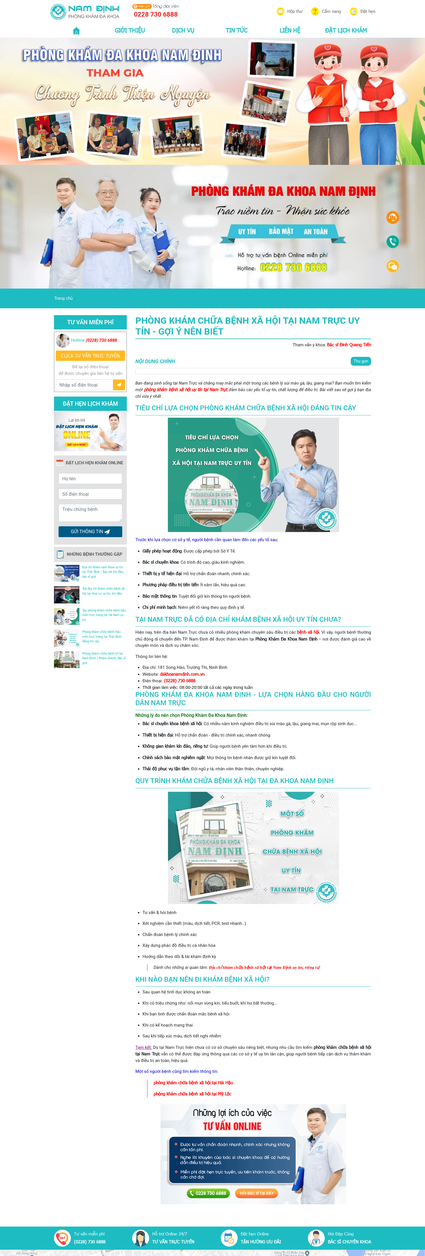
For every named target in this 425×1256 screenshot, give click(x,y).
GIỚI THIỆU (130, 30)
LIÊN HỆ (290, 30)
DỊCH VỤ (183, 30)
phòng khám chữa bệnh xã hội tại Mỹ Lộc (192, 1094)
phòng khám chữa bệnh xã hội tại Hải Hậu (193, 1082)
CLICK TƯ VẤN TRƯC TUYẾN (90, 356)
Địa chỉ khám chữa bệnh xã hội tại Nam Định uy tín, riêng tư (264, 967)
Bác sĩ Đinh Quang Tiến (349, 344)
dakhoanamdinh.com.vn (182, 674)
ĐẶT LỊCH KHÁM (346, 30)
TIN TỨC (236, 30)
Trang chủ (63, 298)
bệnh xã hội (308, 632)
